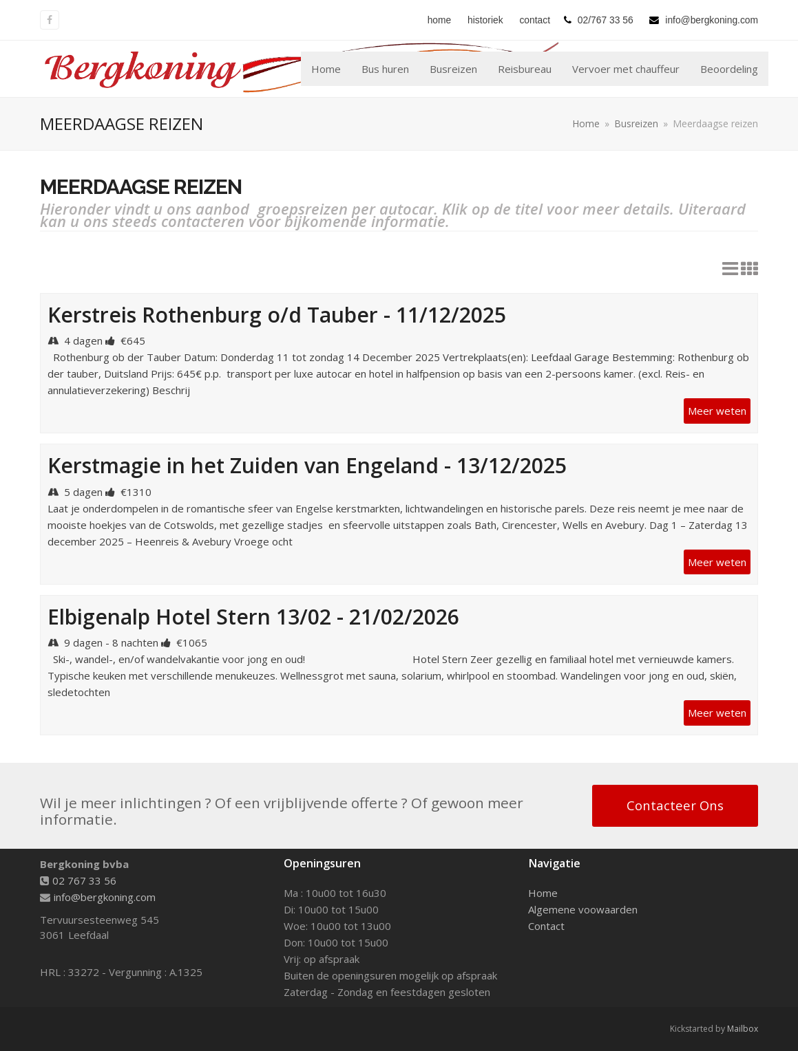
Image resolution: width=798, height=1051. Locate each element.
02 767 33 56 (84, 880)
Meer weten (717, 411)
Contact (546, 926)
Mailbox (742, 1028)
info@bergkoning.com (105, 897)
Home (543, 893)
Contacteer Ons (675, 805)
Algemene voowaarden (583, 909)
